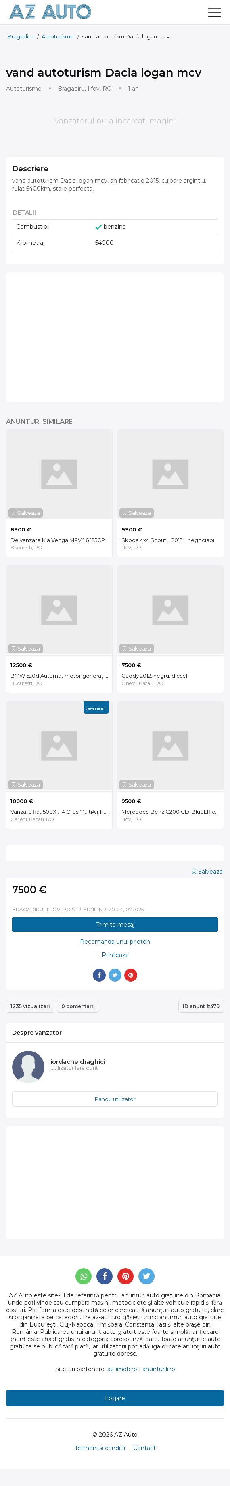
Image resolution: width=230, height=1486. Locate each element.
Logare (115, 1398)
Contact (144, 1448)
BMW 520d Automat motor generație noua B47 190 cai (61, 675)
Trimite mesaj (115, 924)
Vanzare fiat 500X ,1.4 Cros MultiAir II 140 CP (61, 811)
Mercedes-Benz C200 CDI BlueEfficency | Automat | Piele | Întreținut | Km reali (172, 811)
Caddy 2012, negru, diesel (154, 675)
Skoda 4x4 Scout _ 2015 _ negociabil (168, 540)
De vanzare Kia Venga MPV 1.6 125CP (57, 540)
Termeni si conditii (100, 1448)
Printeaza (115, 955)
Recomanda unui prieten (115, 941)
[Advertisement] (115, 337)
